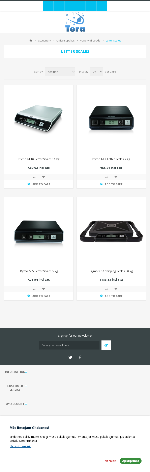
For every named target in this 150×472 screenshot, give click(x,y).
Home (31, 40)
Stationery (44, 40)
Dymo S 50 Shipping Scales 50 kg (111, 271)
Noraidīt (110, 461)
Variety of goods (90, 40)
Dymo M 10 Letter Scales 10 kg (38, 159)
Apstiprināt (130, 461)
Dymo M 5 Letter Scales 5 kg (39, 271)
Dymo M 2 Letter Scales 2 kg (111, 159)
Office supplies (65, 40)
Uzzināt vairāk (20, 446)
